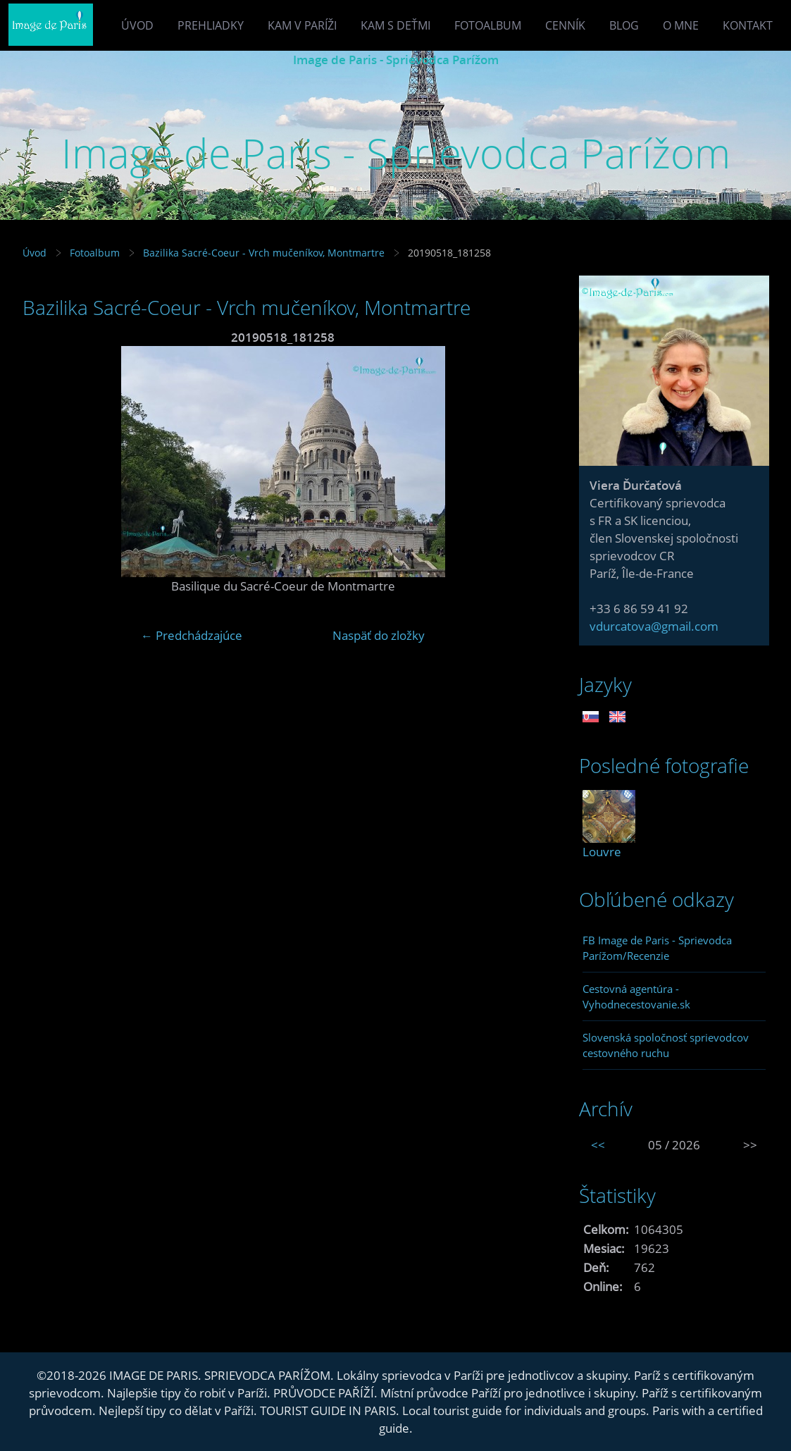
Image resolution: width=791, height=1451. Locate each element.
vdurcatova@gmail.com (654, 626)
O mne (681, 25)
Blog (624, 25)
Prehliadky (210, 25)
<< (598, 1145)
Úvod (137, 25)
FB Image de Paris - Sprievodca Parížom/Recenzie (657, 948)
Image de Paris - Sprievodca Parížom (396, 59)
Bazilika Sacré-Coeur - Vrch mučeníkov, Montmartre (264, 252)
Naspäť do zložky (378, 635)
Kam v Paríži (302, 25)
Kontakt (748, 25)
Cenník (565, 25)
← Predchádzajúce (191, 635)
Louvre (602, 852)
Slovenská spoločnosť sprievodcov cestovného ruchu (666, 1045)
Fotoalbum (487, 25)
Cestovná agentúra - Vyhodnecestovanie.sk (636, 996)
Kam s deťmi (395, 25)
